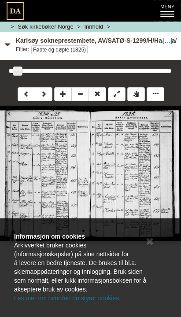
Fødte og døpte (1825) (59, 50)
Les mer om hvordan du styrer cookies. (67, 298)
